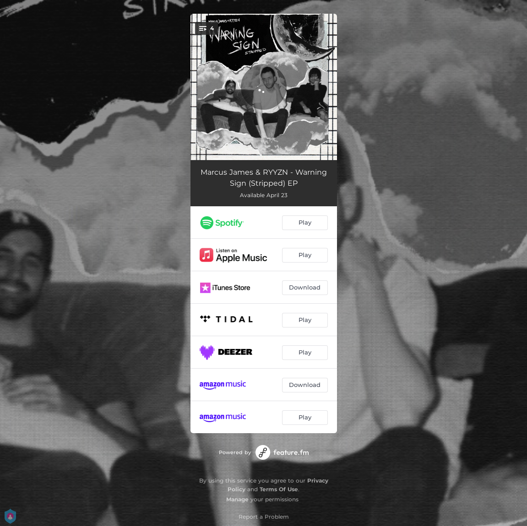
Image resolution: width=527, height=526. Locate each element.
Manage (237, 499)
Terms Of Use (279, 489)
